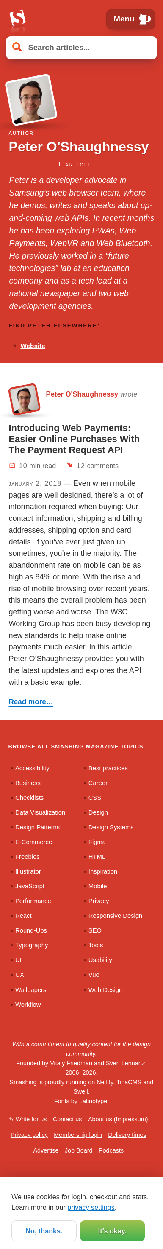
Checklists (29, 797)
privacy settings (91, 1207)
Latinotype (93, 1101)
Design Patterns (37, 827)
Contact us (67, 1119)
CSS (94, 797)
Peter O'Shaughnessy (82, 394)
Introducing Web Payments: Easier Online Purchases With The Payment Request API (74, 439)
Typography (31, 945)
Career (98, 783)
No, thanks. (43, 1231)
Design (98, 812)
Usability (100, 960)
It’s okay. (112, 1231)
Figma (97, 842)
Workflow (28, 1004)
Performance (33, 901)
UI (18, 960)
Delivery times (127, 1134)
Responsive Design (115, 915)
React (23, 915)
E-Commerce (33, 842)
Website (32, 345)
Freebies (27, 856)
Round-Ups (31, 930)
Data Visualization (40, 812)
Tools (95, 945)
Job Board (79, 1150)
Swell (80, 1091)
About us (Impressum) (118, 1119)
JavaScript (29, 886)
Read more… (31, 702)
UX (19, 974)
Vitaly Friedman (71, 1063)
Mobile (97, 886)
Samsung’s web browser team (64, 192)
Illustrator (28, 871)
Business (28, 783)
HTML (96, 856)
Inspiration (102, 871)
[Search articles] (81, 47)
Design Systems (111, 827)
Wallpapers (30, 989)
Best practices (108, 768)
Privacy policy (29, 1134)
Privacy (98, 901)
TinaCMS (128, 1082)
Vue (93, 974)
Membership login (78, 1134)
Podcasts (111, 1150)
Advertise (46, 1150)
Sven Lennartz (125, 1063)
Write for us (31, 1119)
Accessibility (32, 768)
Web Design (105, 989)
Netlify (105, 1082)
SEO (95, 930)
